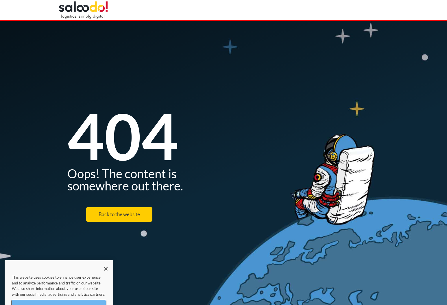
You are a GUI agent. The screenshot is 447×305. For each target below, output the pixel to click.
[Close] (105, 271)
